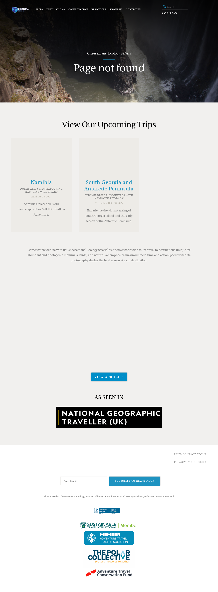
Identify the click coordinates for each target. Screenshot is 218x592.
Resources (98, 9)
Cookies (200, 462)
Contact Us (134, 9)
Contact (189, 454)
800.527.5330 (170, 13)
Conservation (78, 9)
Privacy (180, 462)
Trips (39, 9)
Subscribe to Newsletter (134, 480)
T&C (190, 462)
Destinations (55, 9)
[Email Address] (83, 481)
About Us (116, 9)
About (201, 454)
